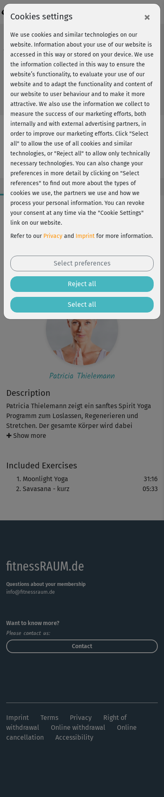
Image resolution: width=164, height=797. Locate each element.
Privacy (52, 236)
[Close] (147, 17)
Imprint (85, 236)
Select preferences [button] (82, 263)
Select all (82, 304)
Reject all (82, 284)
